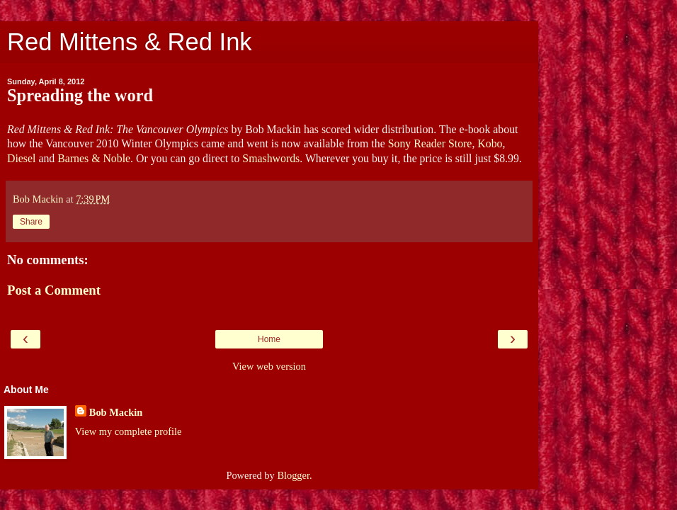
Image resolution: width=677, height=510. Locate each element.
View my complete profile (128, 431)
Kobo (489, 143)
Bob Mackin (116, 412)
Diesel (21, 158)
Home (269, 339)
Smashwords (271, 158)
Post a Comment (54, 290)
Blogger (293, 475)
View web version (269, 366)
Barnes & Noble (93, 158)
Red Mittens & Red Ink (129, 41)
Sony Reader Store (430, 143)
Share (31, 222)
